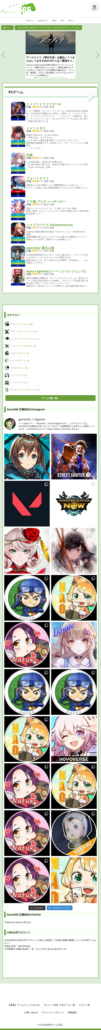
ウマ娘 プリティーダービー (46, 201)
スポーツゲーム (19, 353)
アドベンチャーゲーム (23, 331)
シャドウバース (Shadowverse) (49, 225)
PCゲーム (73, 20)
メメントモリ (36, 128)
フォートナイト (37, 178)
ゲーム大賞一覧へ (50, 398)
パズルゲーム (19, 368)
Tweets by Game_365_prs (17, 922)
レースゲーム (18, 382)
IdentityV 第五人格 (40, 248)
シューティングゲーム (23, 346)
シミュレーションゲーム (24, 339)
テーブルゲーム (19, 360)
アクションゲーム (21, 324)
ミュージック (18, 375)
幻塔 (29, 155)
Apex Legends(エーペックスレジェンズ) (56, 271)
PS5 (63, 20)
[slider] (37, 106)
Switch (55, 20)
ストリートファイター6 (43, 104)
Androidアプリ (42, 20)
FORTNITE (58, 185)
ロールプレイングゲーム (24, 390)
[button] (3, 55)
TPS (44, 185)
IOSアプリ (28, 20)
